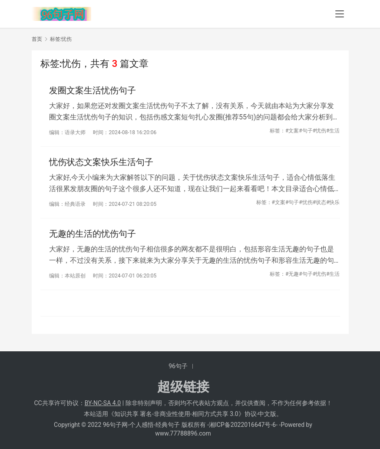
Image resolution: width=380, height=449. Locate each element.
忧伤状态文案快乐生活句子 (101, 162)
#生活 (333, 131)
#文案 (292, 131)
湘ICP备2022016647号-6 (242, 424)
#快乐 (333, 202)
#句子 (305, 131)
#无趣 (292, 274)
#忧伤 (319, 131)
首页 (37, 39)
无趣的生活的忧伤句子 (92, 233)
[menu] (339, 14)
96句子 (178, 366)
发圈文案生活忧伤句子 (92, 90)
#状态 (319, 202)
